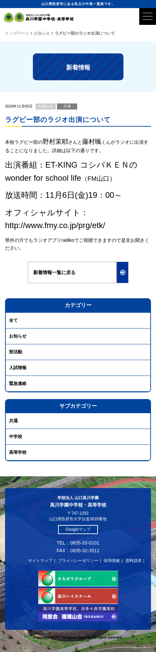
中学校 (15, 436)
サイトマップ (40, 560)
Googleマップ (78, 529)
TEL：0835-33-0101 (78, 543)
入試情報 (18, 367)
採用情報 (112, 560)
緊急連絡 (18, 383)
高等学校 (18, 452)
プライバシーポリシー (78, 560)
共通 (67, 106)
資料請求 (133, 560)
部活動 (15, 351)
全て (13, 320)
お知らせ (45, 106)
